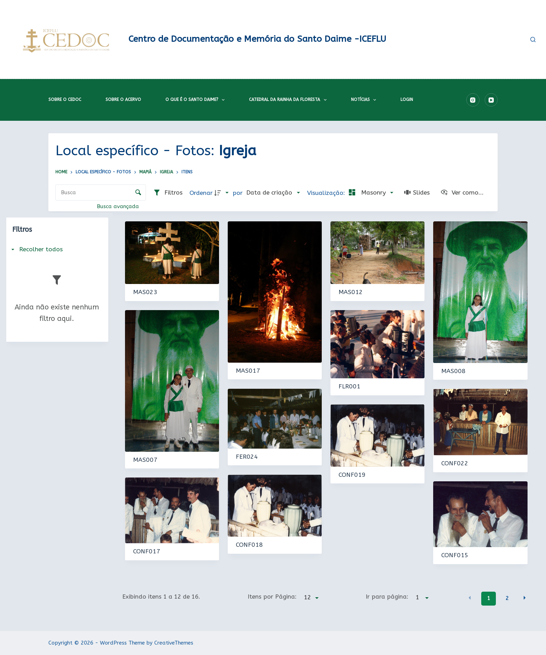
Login (406, 99)
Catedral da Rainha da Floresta (289, 100)
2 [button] (507, 598)
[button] (469, 598)
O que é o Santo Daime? (196, 100)
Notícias (365, 100)
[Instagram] (472, 99)
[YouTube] (491, 99)
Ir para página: (387, 596)
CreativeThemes (173, 643)
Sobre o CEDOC (64, 99)
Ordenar (201, 193)
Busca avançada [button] (119, 206)
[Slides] (416, 193)
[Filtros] (167, 193)
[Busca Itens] (100, 192)
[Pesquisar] (533, 39)
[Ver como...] (462, 193)
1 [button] (488, 598)
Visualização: (327, 193)
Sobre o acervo (123, 99)
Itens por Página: (272, 596)
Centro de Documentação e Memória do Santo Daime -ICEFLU (257, 39)
